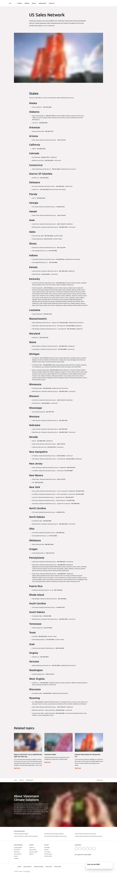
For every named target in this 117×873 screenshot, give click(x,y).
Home (15, 780)
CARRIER (28, 871)
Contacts (21, 780)
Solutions (27, 3)
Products (19, 3)
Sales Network (29, 780)
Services (34, 3)
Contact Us (51, 3)
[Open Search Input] (102, 3)
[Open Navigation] (10, 3)
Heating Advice (42, 3)
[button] (100, 780)
